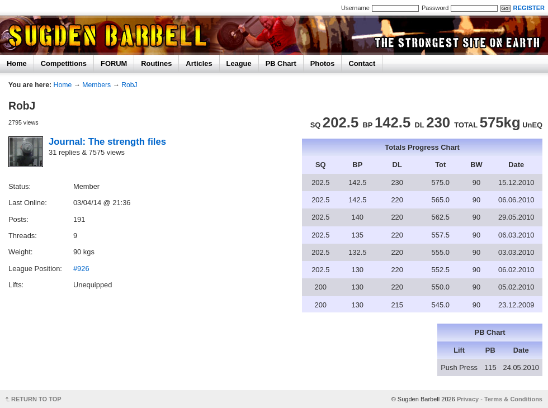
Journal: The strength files (107, 141)
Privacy (468, 399)
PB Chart (281, 63)
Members (96, 85)
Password (435, 7)
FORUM (114, 63)
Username (355, 7)
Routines (156, 63)
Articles (199, 63)
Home (17, 63)
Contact (361, 63)
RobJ (129, 85)
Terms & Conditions (513, 399)
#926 (81, 268)
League (239, 63)
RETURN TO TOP (36, 399)
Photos (322, 63)
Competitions (64, 63)
